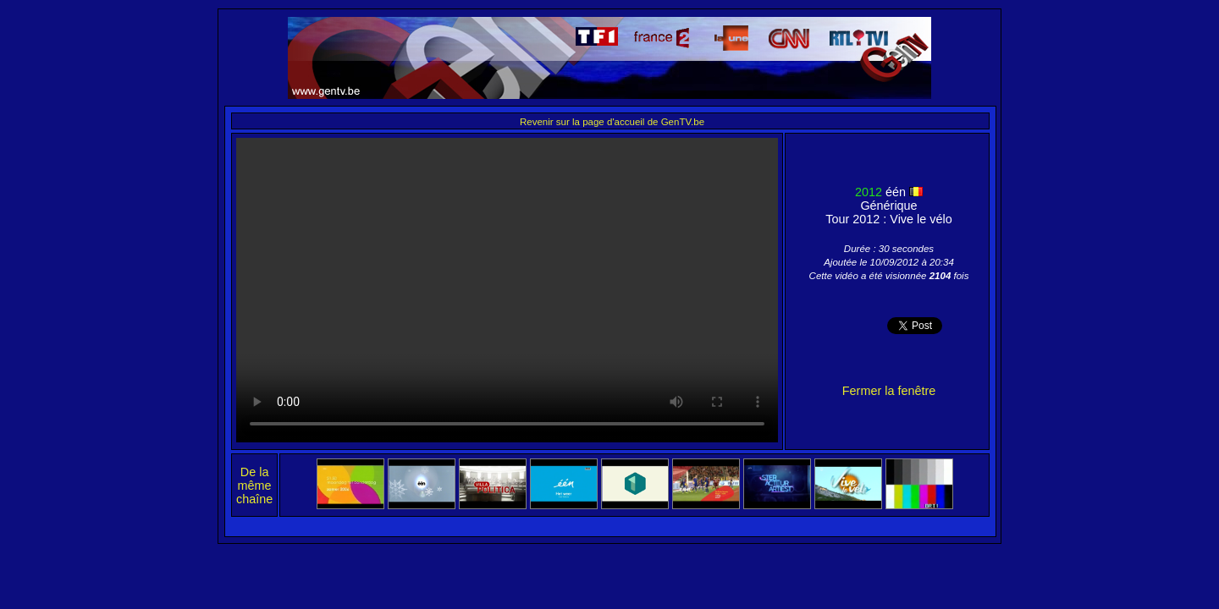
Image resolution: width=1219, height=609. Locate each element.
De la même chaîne (254, 485)
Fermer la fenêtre (888, 391)
